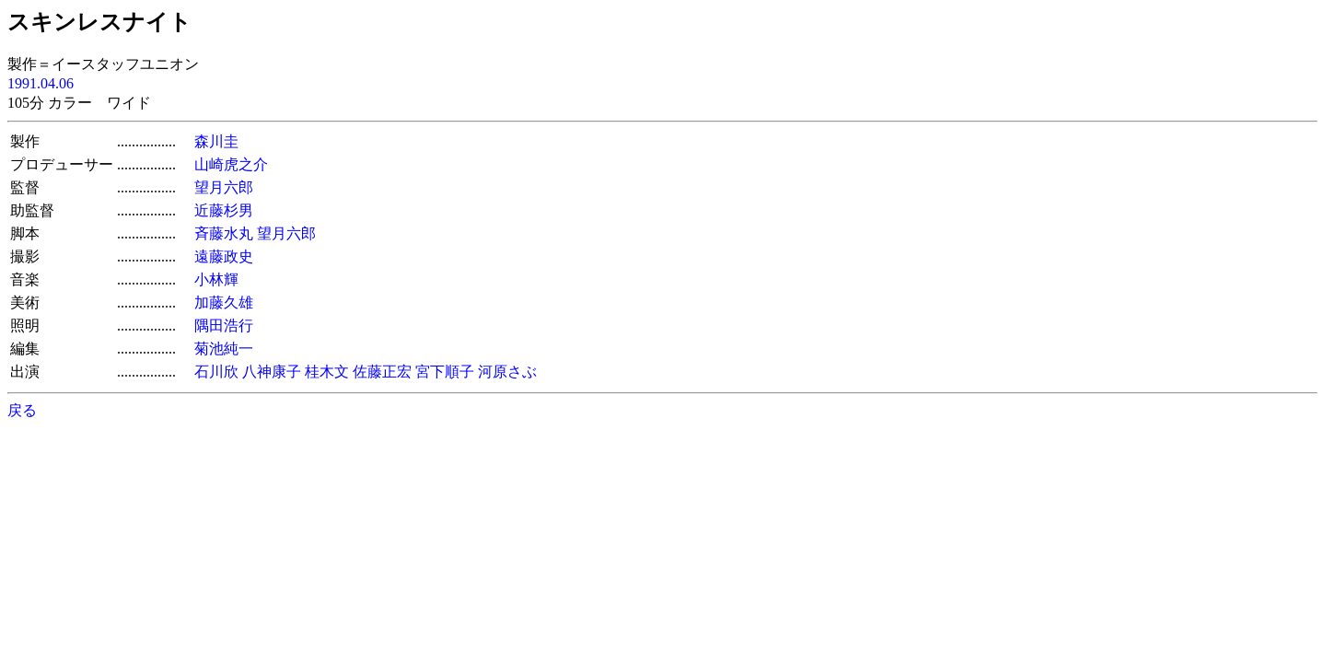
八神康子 (271, 371)
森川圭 (216, 141)
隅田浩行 (223, 325)
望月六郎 (223, 187)
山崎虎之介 (231, 164)
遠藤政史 (223, 256)
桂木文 (327, 371)
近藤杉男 (223, 210)
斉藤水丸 (223, 233)
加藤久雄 (223, 302)
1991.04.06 (40, 83)
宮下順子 (444, 371)
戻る (22, 410)
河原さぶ (507, 371)
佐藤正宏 (382, 371)
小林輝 (216, 279)
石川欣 (216, 371)
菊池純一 (223, 348)
